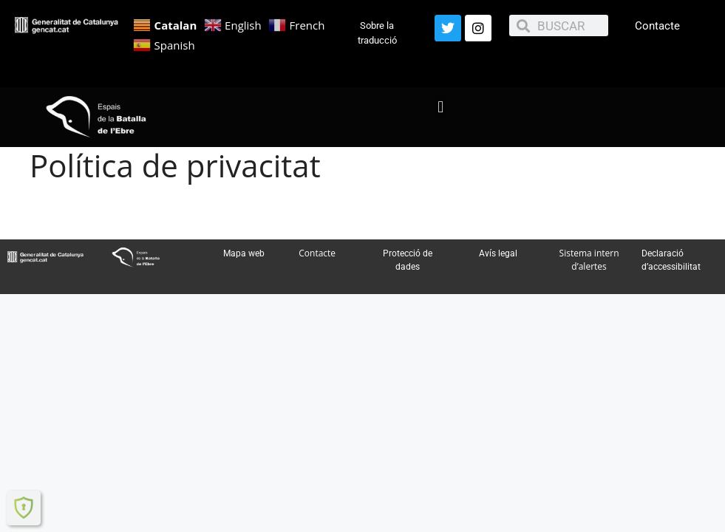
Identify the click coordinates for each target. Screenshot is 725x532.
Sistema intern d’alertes (589, 260)
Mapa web (244, 253)
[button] (441, 107)
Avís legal (498, 253)
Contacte (657, 26)
